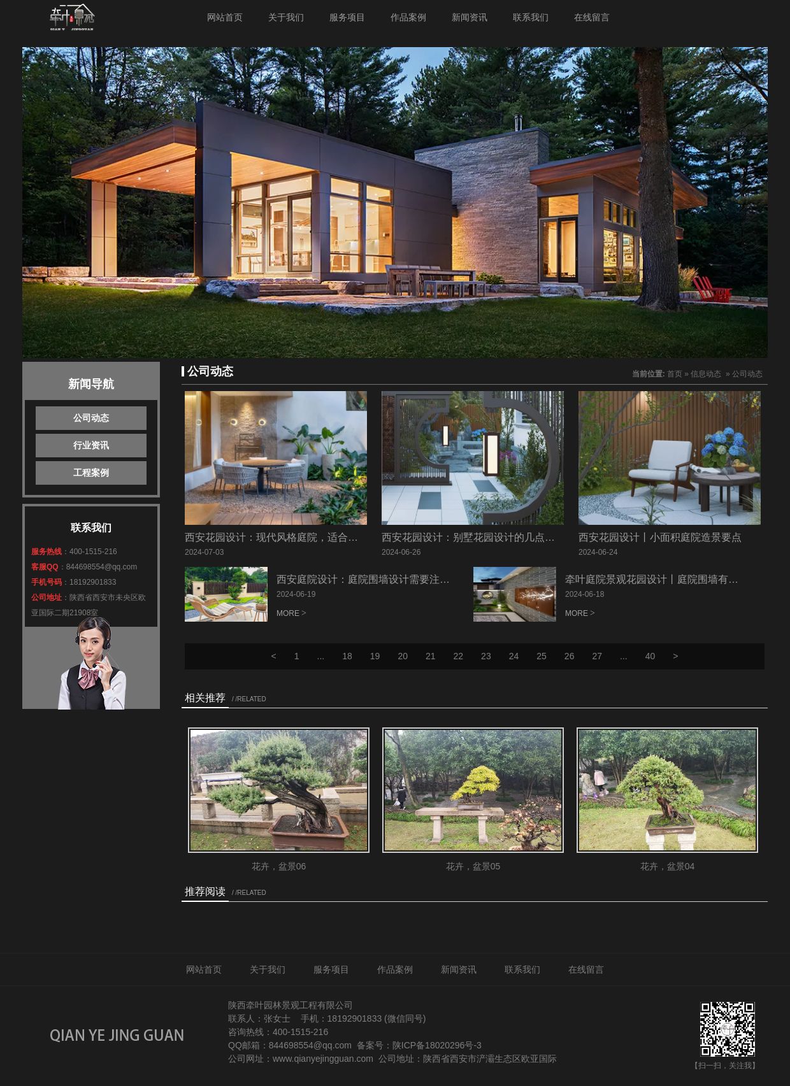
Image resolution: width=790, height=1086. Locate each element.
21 (431, 656)
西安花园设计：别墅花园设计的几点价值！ (478, 537)
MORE (287, 613)
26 (569, 656)
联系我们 (531, 17)
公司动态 (91, 418)
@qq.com (332, 1045)
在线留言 (592, 17)
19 (375, 656)
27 (597, 656)
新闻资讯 (469, 17)
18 (347, 656)
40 (650, 656)
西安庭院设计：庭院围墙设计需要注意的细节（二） (393, 579)
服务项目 (347, 17)
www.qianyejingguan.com (323, 1059)
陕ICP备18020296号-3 (437, 1045)
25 (541, 656)
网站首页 (225, 17)
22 (459, 656)
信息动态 (706, 373)
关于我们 (286, 17)
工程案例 (91, 473)
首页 (674, 373)
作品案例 (408, 17)
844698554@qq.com (102, 566)
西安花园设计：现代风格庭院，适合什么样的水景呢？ (307, 537)
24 (514, 656)
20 (403, 656)
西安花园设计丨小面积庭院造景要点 (660, 537)
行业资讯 (91, 445)
